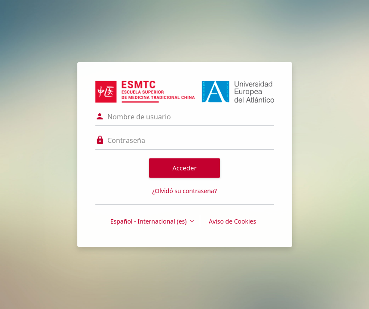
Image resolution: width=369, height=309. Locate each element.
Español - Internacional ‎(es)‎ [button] (149, 221)
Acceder (184, 168)
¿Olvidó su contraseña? (184, 191)
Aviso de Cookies (232, 221)
